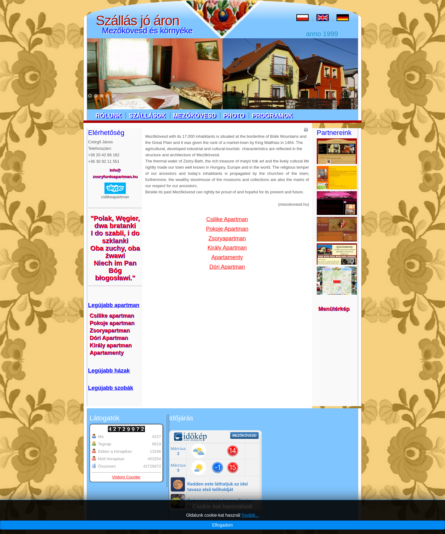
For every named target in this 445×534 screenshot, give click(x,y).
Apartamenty (227, 257)
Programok (272, 115)
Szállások (147, 115)
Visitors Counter (126, 477)
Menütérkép (334, 309)
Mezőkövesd (194, 115)
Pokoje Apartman (227, 229)
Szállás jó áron (137, 20)
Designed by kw (271, 522)
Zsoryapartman (227, 238)
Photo (233, 115)
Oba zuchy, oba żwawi (115, 251)
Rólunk (108, 115)
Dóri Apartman (227, 267)
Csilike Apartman (227, 219)
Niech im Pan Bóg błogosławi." (115, 270)
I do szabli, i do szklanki (115, 236)
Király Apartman (227, 248)
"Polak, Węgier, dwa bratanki (115, 221)
